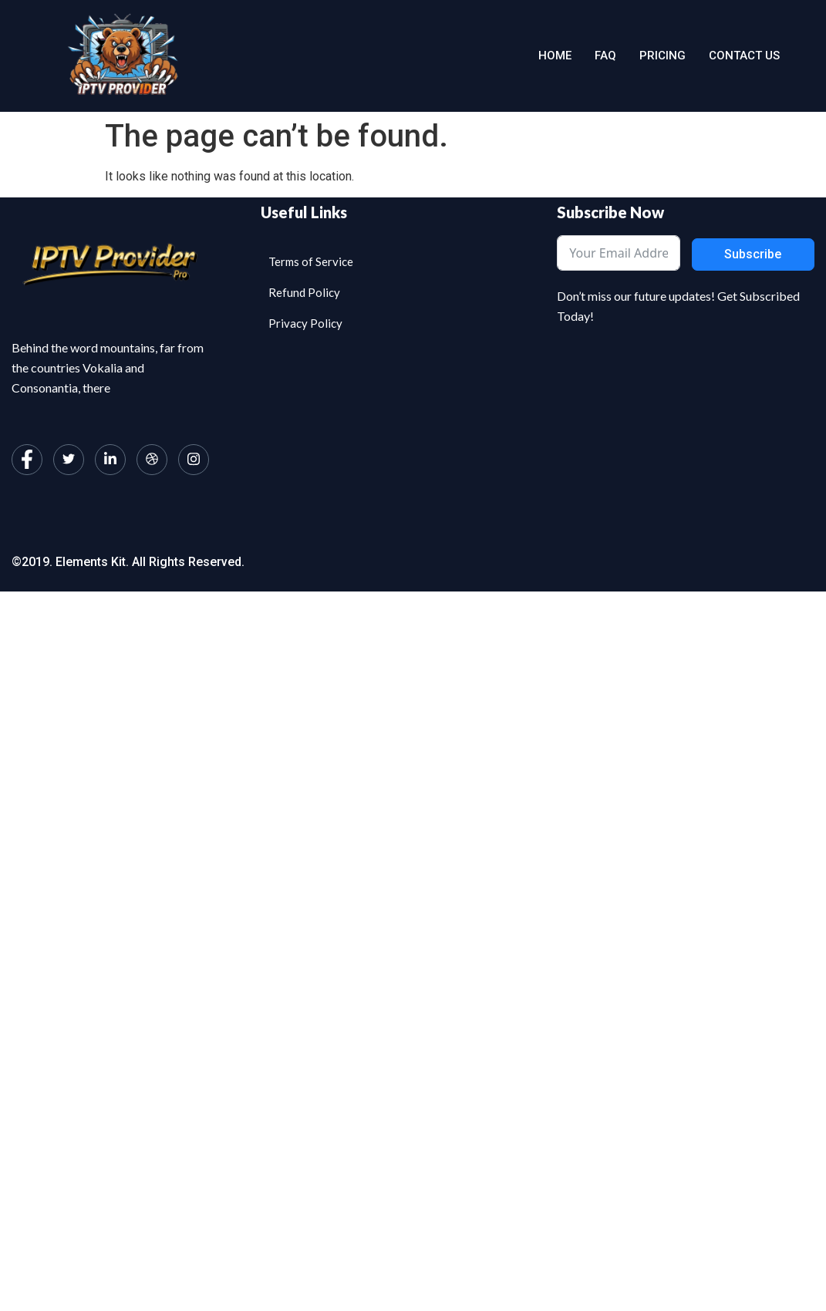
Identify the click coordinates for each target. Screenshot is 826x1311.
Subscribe (752, 254)
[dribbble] (152, 459)
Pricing (662, 55)
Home (554, 55)
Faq (605, 55)
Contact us (744, 55)
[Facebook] (27, 459)
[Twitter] (68, 459)
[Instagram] (193, 459)
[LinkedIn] (110, 459)
